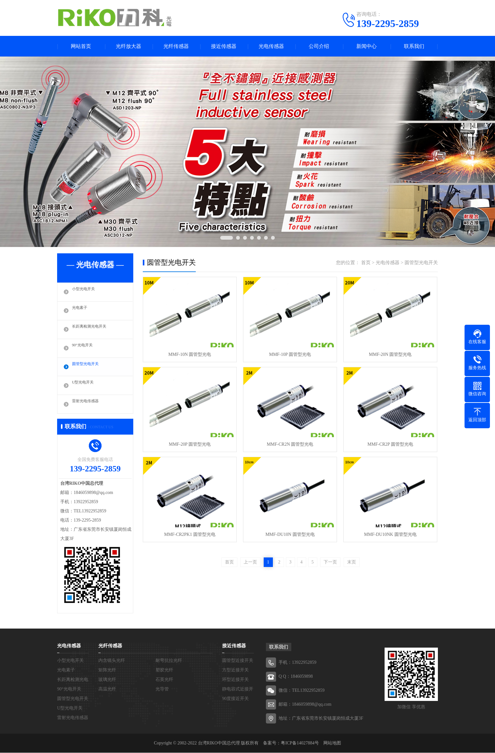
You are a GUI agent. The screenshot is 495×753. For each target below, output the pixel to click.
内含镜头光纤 (111, 660)
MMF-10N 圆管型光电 (189, 354)
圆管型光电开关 (88, 367)
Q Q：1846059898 (296, 676)
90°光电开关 (85, 348)
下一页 (330, 562)
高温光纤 (107, 689)
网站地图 (332, 743)
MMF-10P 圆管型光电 (290, 354)
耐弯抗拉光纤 (168, 660)
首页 (366, 262)
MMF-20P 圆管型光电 (190, 444)
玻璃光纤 (107, 679)
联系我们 (414, 46)
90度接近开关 (235, 698)
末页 (351, 562)
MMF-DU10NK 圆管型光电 (390, 534)
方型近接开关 (235, 670)
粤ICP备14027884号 (300, 743)
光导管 (162, 689)
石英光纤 (164, 679)
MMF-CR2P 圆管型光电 (390, 444)
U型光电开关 (85, 385)
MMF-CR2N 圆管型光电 (290, 444)
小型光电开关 (86, 292)
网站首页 (81, 46)
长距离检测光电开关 (93, 329)
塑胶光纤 (164, 670)
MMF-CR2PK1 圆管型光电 (189, 534)
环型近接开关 (235, 679)
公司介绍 (319, 46)
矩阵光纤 (107, 670)
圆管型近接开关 (237, 660)
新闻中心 (366, 46)
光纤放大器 (128, 46)
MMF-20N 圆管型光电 (390, 354)
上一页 (250, 562)
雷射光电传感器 (88, 404)
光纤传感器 (176, 46)
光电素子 (81, 310)
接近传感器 (223, 46)
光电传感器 (271, 46)
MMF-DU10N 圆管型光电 (289, 534)
